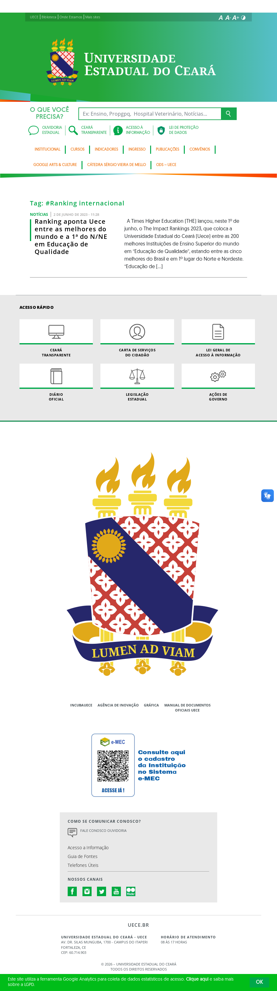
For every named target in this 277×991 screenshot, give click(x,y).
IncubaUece (81, 705)
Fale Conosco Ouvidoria (103, 830)
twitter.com (101, 891)
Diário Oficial (56, 382)
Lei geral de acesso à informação (218, 338)
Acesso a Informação (88, 847)
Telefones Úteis (83, 865)
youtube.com (116, 891)
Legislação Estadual (137, 382)
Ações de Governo (218, 382)
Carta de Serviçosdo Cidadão (137, 338)
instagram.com (87, 891)
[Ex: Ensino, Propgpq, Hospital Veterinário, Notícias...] (149, 113)
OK (259, 982)
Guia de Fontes (83, 856)
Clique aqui (197, 979)
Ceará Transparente (56, 338)
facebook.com (72, 891)
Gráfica (151, 705)
